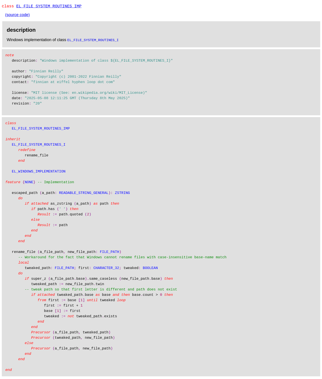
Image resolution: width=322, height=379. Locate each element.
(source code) (17, 15)
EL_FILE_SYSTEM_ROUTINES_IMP (49, 6)
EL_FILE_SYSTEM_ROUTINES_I (93, 40)
